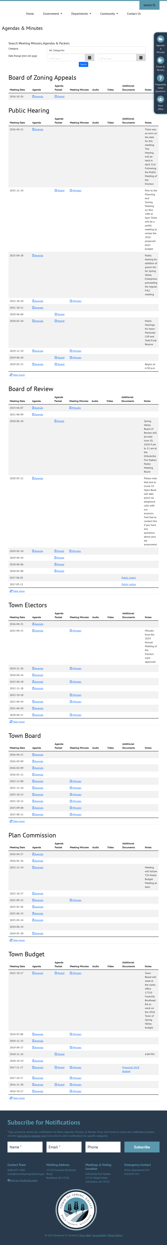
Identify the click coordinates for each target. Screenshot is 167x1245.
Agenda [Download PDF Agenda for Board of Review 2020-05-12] (37, 478)
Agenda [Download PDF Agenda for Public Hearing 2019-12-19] (37, 350)
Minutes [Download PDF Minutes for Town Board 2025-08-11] (75, 814)
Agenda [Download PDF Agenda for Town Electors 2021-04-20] (37, 708)
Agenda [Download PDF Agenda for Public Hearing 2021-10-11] (37, 307)
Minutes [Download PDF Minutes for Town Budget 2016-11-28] (75, 1084)
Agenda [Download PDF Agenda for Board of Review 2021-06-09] (37, 414)
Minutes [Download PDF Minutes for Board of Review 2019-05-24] (75, 551)
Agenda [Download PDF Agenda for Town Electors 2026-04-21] (37, 624)
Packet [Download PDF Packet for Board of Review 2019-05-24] (59, 551)
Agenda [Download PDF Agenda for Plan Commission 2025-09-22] (37, 900)
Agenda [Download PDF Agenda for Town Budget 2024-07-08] (37, 1034)
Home (30, 14)
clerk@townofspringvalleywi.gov (26, 1173)
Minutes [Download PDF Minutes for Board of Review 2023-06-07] (75, 407)
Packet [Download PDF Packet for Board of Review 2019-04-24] (59, 557)
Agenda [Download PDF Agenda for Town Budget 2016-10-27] (37, 1091)
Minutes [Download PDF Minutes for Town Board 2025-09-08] (75, 807)
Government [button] (51, 14)
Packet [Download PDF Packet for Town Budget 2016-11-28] (59, 1084)
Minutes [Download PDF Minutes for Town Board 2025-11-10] (75, 787)
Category (13, 48)
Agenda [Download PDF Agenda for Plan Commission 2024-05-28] (37, 933)
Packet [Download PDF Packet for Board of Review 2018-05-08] (59, 571)
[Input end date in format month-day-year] (117, 57)
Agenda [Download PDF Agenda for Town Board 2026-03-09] (37, 761)
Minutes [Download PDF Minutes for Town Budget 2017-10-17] (75, 1078)
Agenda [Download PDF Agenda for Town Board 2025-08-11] (37, 814)
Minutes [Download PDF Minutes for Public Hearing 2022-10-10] (75, 301)
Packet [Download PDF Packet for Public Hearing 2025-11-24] (59, 190)
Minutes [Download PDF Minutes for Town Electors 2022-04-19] (75, 701)
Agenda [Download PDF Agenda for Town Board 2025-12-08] (37, 781)
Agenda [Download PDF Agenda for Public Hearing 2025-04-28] (37, 255)
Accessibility (99, 1235)
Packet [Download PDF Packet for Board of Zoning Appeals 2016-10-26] (59, 96)
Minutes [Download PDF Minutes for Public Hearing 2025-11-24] (75, 190)
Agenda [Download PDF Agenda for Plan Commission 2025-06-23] (37, 913)
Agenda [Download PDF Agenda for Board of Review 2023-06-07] (37, 407)
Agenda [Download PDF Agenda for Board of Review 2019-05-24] (37, 551)
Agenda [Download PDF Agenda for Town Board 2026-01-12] (37, 774)
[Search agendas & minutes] (83, 64)
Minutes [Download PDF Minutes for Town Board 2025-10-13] (75, 794)
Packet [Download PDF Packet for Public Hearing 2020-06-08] (59, 314)
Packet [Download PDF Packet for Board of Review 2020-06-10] (59, 421)
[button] (89, 57)
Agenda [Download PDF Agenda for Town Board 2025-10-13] (37, 794)
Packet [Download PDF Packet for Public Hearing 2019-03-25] (59, 364)
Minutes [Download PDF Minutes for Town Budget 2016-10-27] (75, 1091)
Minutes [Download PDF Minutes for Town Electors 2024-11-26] (75, 668)
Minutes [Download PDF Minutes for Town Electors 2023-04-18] (75, 681)
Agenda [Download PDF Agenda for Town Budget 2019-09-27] (37, 1047)
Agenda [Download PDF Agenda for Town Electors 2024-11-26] (37, 668)
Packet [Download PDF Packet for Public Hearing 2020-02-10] (59, 321)
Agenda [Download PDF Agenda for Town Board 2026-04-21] (37, 754)
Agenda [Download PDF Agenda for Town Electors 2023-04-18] (37, 681)
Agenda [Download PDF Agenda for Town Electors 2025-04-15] (37, 630)
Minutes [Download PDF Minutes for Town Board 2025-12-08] (75, 781)
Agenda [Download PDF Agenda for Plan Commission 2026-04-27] (37, 854)
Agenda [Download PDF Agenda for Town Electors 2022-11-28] (37, 688)
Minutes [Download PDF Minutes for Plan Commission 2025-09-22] (75, 900)
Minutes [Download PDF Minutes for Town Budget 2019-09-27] (75, 1047)
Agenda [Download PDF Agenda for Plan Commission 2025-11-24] (37, 867)
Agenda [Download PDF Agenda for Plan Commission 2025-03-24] (37, 920)
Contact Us (134, 14)
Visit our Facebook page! (24, 1180)
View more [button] (17, 374)
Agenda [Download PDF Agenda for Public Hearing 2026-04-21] (37, 129)
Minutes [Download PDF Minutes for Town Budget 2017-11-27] (75, 1067)
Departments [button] (80, 14)
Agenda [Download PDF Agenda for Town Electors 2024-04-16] (37, 675)
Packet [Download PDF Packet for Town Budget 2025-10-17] (59, 973)
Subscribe (142, 1147)
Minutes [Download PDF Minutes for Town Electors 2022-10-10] (75, 695)
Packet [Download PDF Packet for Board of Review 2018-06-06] (59, 564)
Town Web (85, 1235)
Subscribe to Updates (28, 1135)
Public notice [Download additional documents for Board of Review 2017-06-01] (129, 577)
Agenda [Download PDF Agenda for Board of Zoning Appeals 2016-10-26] (37, 96)
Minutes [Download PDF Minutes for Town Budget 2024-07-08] (75, 1034)
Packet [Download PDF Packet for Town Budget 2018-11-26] (59, 1054)
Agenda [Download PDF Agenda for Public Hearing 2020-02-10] (37, 321)
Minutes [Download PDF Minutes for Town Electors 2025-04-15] (75, 630)
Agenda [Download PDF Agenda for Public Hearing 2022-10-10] (37, 301)
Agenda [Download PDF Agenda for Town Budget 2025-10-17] (37, 973)
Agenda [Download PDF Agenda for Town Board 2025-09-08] (37, 807)
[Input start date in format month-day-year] (66, 57)
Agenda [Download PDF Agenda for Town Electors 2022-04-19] (37, 701)
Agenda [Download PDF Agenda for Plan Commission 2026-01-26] (37, 860)
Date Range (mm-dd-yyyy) (22, 55)
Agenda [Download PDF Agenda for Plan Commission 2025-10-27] (37, 893)
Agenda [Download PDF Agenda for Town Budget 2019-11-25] (37, 1040)
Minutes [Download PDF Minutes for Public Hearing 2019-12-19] (75, 350)
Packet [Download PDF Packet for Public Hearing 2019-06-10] (59, 357)
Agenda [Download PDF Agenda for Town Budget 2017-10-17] (37, 1078)
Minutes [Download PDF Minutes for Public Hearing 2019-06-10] (75, 357)
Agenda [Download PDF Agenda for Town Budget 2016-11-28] (37, 1084)
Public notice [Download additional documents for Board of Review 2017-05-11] (129, 584)
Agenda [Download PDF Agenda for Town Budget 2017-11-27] (37, 1067)
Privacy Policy (115, 1235)
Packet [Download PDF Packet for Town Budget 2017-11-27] (59, 1067)
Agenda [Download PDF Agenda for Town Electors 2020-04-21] (37, 714)
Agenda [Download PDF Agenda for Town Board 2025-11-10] (37, 787)
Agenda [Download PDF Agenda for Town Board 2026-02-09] (37, 767)
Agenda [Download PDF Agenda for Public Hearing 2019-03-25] (37, 364)
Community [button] (108, 14)
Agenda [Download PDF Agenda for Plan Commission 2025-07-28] (37, 906)
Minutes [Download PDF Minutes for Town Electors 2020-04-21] (75, 714)
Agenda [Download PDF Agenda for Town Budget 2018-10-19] (37, 1060)
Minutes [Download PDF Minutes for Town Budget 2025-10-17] (75, 973)
